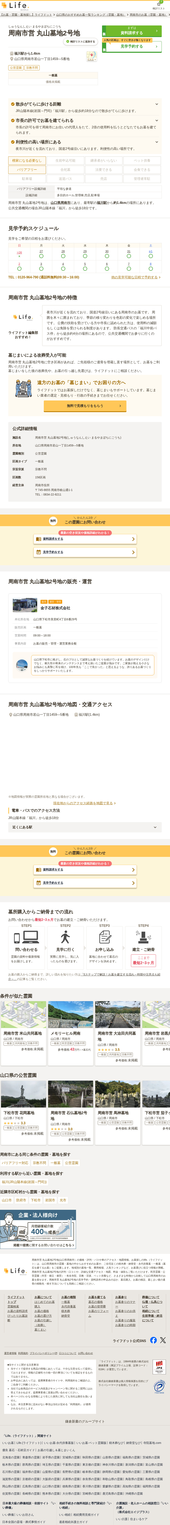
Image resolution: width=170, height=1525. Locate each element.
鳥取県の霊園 (134, 1479)
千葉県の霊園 (71, 1464)
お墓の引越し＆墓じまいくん (56, 1450)
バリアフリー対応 (15, 1163)
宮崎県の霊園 (91, 1493)
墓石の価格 (95, 1302)
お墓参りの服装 (125, 1320)
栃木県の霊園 (11, 1464)
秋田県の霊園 (91, 1457)
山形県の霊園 (111, 1457)
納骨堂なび (133, 1442)
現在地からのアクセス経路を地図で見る (85, 803)
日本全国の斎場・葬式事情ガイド (24, 1521)
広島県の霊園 (31, 1486)
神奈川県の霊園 (112, 1464)
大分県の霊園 (71, 1493)
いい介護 (121, 1519)
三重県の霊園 (151, 1471)
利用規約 (23, 1353)
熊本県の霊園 (51, 1493)
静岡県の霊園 (111, 1471)
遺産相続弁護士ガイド (73, 1521)
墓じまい (40, 1329)
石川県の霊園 (11, 1471)
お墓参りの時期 (125, 1325)
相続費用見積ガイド (86, 1514)
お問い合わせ (85, 1353)
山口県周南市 (60, 202)
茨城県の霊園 (151, 1457)
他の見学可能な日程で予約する (136, 277)
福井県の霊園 (31, 1471)
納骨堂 (65, 1315)
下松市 (36, 1200)
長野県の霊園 (71, 1471)
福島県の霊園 (131, 1457)
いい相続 (65, 1514)
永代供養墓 (68, 1306)
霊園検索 (13, 1306)
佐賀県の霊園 (11, 1493)
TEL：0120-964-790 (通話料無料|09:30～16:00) (43, 277)
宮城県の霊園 (71, 1457)
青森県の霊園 (31, 1457)
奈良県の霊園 (91, 1479)
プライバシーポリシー (43, 1353)
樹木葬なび (116, 1442)
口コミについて (67, 1353)
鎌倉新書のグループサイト (85, 1421)
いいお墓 (8, 1442)
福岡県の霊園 (151, 1486)
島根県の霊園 (154, 1479)
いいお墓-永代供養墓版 (59, 1442)
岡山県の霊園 (11, 1486)
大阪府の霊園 (51, 1479)
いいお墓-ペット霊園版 (91, 1442)
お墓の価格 (41, 1311)
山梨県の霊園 (51, 1471)
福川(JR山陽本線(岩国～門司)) (24, 1182)
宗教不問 (39, 1163)
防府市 (21, 1200)
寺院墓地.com (152, 1442)
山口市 (7, 1200)
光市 (63, 1200)
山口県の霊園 (51, 1486)
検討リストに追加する (80, 41)
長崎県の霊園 (31, 1493)
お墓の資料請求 (17, 1311)
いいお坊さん (25, 1514)
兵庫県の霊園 (71, 1479)
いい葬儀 (8, 1514)
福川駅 (102, 202)
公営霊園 (71, 1163)
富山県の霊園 (154, 1464)
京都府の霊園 (31, 1479)
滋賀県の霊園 (11, 1479)
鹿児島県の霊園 (112, 1493)
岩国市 (50, 1200)
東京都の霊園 (91, 1464)
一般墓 (56, 1163)
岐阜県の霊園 (91, 1471)
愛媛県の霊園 (111, 1486)
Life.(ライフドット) (29, 1442)
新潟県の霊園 (134, 1464)
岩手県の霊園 (51, 1457)
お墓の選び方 (43, 1315)
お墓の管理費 (97, 1306)
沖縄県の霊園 (134, 1493)
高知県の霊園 (131, 1486)
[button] (132, 30)
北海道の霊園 (11, 1457)
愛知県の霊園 (131, 1471)
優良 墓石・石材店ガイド (18, 1450)
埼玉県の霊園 (51, 1464)
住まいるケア (138, 1519)
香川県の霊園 (91, 1486)
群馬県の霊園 (31, 1464)
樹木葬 (65, 1311)
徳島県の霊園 (71, 1486)
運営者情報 (10, 1353)
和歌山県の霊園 (112, 1479)
